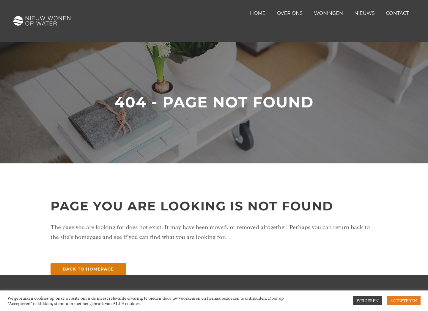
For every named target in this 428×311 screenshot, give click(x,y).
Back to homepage (88, 269)
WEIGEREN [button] (368, 300)
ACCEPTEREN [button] (403, 300)
